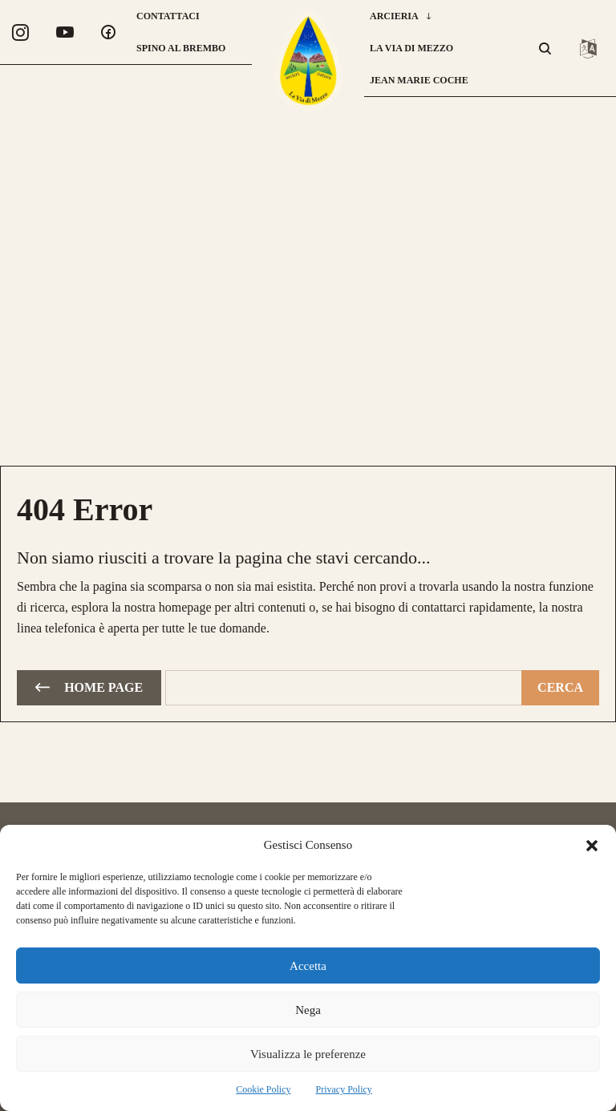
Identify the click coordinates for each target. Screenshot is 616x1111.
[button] (592, 846)
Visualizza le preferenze (308, 1054)
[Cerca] (560, 686)
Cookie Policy (263, 1089)
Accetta (308, 966)
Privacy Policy (344, 1089)
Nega (308, 1010)
